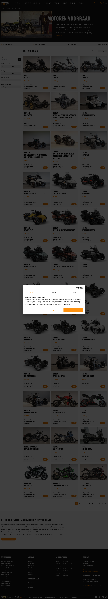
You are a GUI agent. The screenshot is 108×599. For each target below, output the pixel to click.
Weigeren (53, 310)
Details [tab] (54, 292)
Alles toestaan (73, 310)
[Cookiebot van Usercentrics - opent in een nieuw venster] (77, 288)
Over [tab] (74, 292)
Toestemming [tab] (33, 292)
